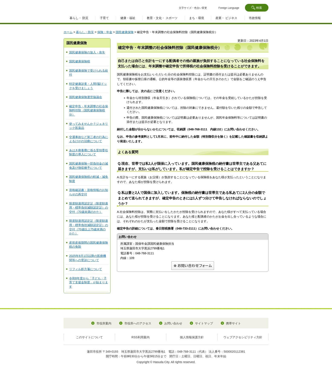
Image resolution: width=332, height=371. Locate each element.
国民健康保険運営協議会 (85, 97)
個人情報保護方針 (192, 337)
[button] (256, 8)
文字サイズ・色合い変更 (193, 7)
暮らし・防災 (85, 32)
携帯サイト (233, 323)
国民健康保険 (125, 32)
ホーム (68, 32)
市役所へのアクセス (137, 323)
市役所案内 (103, 323)
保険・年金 (104, 32)
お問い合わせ (173, 323)
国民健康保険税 (79, 61)
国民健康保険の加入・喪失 (87, 52)
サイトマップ (204, 323)
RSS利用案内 (140, 337)
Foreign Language (228, 7)
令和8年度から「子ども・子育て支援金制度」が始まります (88, 282)
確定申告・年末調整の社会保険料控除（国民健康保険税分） (88, 110)
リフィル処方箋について (85, 269)
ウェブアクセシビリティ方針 (242, 337)
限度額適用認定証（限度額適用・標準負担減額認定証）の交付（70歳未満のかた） (88, 207)
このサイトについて (89, 337)
